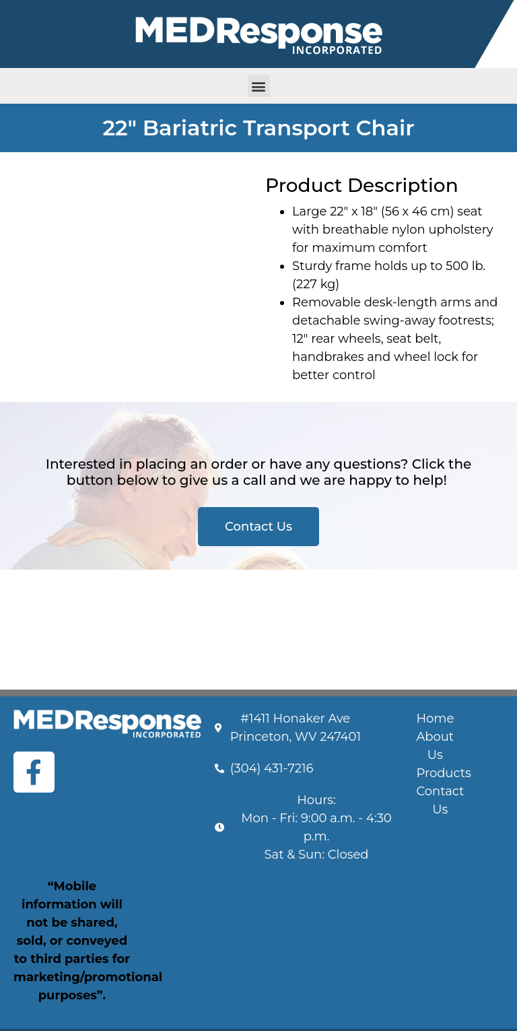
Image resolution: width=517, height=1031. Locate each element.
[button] (259, 86)
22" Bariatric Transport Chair (258, 127)
